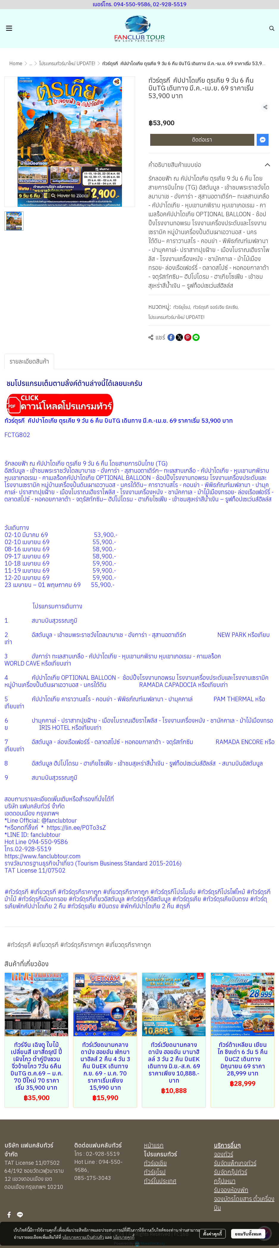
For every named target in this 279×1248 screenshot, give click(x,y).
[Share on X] (179, 337)
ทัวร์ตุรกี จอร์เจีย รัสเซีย (216, 307)
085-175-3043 (92, 1178)
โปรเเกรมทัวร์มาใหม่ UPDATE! (67, 63)
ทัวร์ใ (150, 1181)
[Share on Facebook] (171, 337)
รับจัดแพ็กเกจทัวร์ (235, 1163)
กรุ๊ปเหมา (225, 1181)
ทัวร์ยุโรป (182, 307)
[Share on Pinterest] (187, 337)
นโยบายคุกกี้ (123, 1237)
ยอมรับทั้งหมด (248, 1233)
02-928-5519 (103, 1153)
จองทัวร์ (223, 1154)
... (30, 63)
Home (15, 63)
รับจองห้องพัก (231, 1190)
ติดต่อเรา (202, 139)
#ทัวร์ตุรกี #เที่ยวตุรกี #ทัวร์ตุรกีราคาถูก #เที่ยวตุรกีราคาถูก (79, 945)
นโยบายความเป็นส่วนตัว (83, 1237)
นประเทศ (166, 1181)
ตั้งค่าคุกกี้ (212, 1233)
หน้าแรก (154, 1145)
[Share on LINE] (196, 337)
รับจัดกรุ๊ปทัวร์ (230, 1172)
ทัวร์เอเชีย (155, 1163)
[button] (272, 28)
